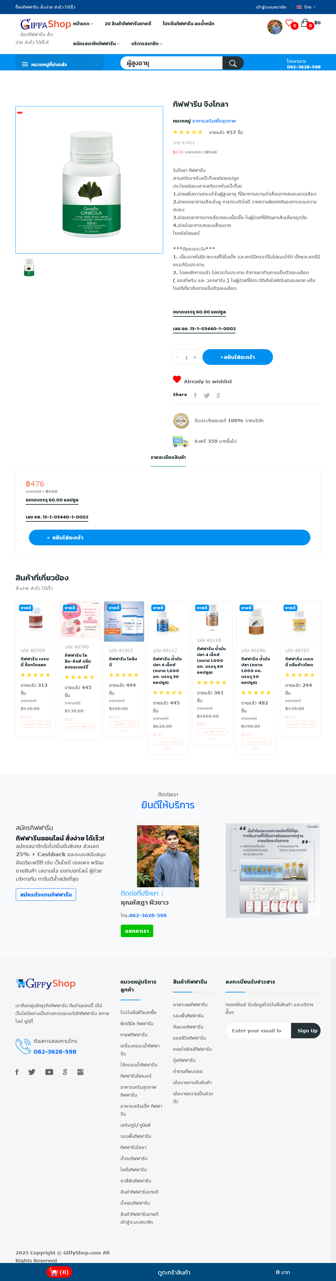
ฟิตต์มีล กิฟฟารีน (136, 1020)
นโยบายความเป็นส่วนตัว (193, 1094)
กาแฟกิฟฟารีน (133, 1031)
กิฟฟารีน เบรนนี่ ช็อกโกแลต (35, 662)
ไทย (306, 7)
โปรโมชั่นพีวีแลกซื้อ (138, 1009)
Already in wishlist (202, 381)
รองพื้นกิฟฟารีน (135, 1133)
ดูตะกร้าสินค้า (174, 1272)
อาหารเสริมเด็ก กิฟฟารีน (141, 1106)
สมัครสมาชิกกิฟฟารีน (96, 44)
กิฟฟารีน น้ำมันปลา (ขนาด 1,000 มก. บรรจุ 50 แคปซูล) (255, 670)
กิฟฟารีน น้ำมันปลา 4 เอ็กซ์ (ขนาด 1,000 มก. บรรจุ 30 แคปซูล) (167, 670)
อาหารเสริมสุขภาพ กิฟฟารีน (138, 1087)
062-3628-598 (304, 67)
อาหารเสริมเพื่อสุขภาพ (213, 120)
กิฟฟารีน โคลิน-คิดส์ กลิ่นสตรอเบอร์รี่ (79, 661)
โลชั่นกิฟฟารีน (133, 1166)
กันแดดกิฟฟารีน (188, 1023)
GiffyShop (76, 1249)
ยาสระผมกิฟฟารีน (190, 1001)
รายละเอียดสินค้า (168, 457)
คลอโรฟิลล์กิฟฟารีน (192, 1045)
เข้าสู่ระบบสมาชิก (271, 7)
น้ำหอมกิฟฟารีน (135, 1199)
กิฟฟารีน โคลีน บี (123, 662)
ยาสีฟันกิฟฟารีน (135, 1177)
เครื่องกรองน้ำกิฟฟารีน (139, 1046)
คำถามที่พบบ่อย (188, 1068)
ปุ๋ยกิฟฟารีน (184, 1057)
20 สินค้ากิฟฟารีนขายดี (128, 23)
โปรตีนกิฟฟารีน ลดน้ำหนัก (188, 23)
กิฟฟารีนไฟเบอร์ (136, 1072)
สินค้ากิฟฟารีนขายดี (139, 1188)
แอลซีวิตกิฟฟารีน (189, 1034)
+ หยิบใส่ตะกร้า (237, 357)
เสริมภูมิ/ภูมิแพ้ (135, 1121)
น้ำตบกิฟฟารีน (133, 1155)
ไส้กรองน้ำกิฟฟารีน (138, 1061)
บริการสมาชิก (146, 44)
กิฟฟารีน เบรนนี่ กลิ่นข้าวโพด (299, 662)
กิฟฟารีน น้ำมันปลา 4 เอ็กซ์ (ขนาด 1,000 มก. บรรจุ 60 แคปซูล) (211, 660)
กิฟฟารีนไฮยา (133, 1144)
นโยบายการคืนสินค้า (192, 1079)
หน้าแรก (83, 24)
